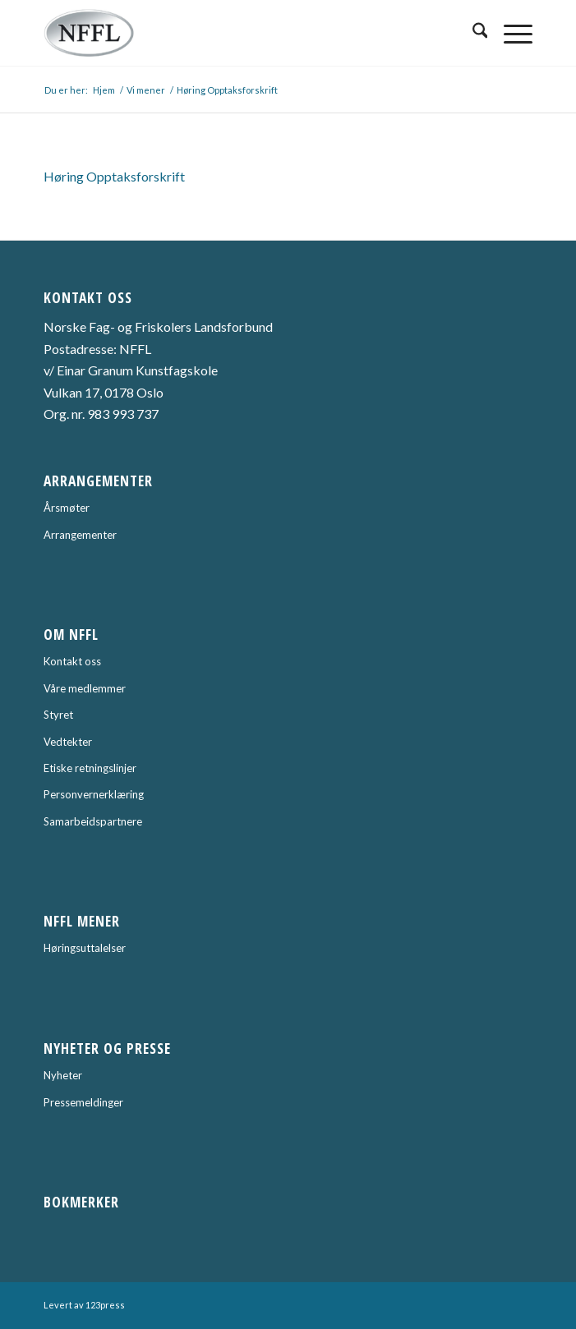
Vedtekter (68, 741)
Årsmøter (67, 507)
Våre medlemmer (85, 688)
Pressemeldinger (83, 1102)
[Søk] (472, 33)
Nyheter (63, 1075)
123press (105, 1304)
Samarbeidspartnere (93, 821)
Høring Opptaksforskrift (114, 176)
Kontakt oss (72, 661)
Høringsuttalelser (85, 947)
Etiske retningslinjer (90, 768)
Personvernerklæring (94, 794)
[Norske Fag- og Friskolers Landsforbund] (239, 33)
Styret (58, 714)
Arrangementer (80, 534)
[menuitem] (472, 33)
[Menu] (509, 33)
